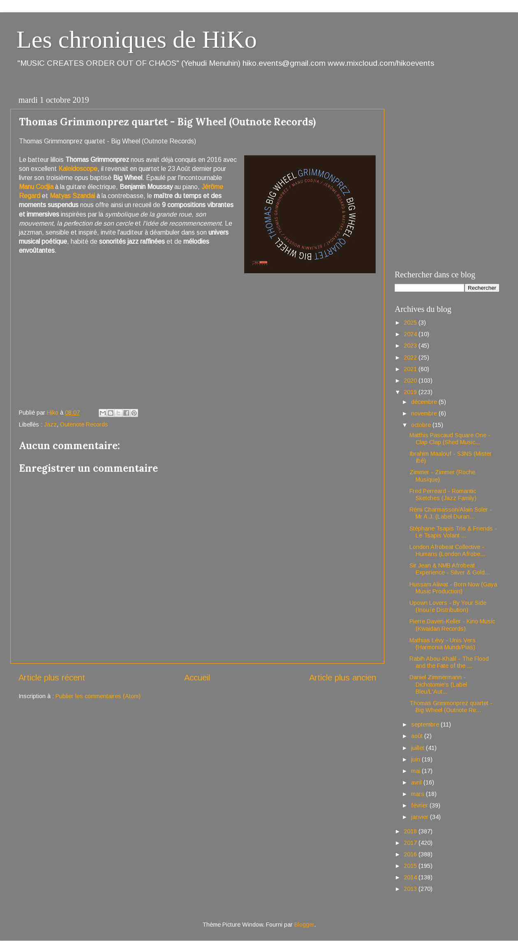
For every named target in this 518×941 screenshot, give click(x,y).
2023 (411, 345)
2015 (411, 866)
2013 (411, 889)
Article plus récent (51, 677)
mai (416, 771)
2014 (411, 877)
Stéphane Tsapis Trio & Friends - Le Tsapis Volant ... (453, 532)
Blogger (304, 924)
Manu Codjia (36, 186)
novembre (425, 413)
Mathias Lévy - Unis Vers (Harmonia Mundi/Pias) (442, 643)
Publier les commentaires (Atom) (98, 696)
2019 (411, 392)
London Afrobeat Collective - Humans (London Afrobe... (447, 550)
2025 (411, 322)
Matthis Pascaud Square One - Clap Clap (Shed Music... (449, 438)
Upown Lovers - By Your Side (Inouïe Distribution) (447, 606)
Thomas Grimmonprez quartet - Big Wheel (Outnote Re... (451, 706)
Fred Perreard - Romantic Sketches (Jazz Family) (442, 494)
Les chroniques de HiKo (136, 39)
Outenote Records (84, 424)
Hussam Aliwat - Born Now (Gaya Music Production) (453, 588)
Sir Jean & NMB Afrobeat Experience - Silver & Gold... (449, 569)
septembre (426, 724)
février (420, 805)
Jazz (50, 424)
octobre (421, 425)
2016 (411, 854)
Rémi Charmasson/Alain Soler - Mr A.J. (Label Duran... (450, 513)
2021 (411, 369)
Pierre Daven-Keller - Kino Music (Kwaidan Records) (452, 625)
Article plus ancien (342, 677)
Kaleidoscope (77, 168)
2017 (411, 843)
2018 (411, 831)
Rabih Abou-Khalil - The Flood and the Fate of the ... (449, 662)
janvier (420, 817)
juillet (418, 748)
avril (417, 782)
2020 (411, 380)
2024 (411, 334)
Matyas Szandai (72, 195)
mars (418, 794)
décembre (425, 402)
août (417, 736)
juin (416, 759)
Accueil (197, 677)
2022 (411, 357)
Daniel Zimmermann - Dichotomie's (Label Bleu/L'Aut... (438, 684)
